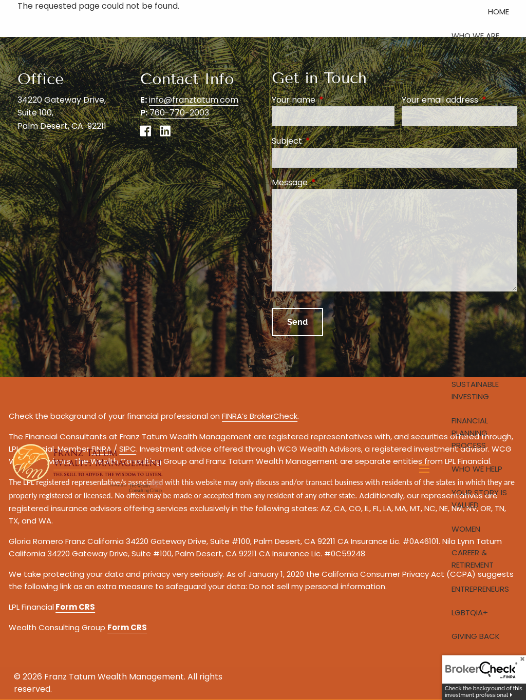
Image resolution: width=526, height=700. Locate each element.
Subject (328, 141)
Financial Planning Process (470, 433)
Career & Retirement (473, 558)
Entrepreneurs (480, 589)
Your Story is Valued (479, 498)
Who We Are (475, 35)
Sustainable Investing (475, 390)
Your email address (459, 100)
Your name (333, 100)
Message (331, 182)
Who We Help (477, 468)
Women (466, 528)
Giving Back (476, 636)
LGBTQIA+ (470, 612)
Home (498, 11)
